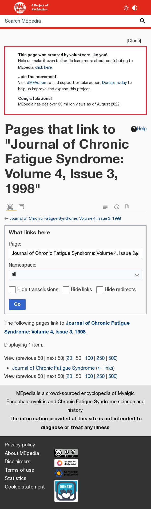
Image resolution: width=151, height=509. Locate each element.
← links (105, 368)
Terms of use (19, 470)
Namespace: (22, 265)
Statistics (15, 478)
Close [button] (134, 40)
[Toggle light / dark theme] (126, 8)
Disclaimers (17, 462)
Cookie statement (25, 487)
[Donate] (66, 490)
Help (139, 129)
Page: (15, 244)
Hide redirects (120, 290)
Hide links (81, 290)
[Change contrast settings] (135, 8)
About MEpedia (22, 453)
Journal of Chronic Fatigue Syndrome (53, 368)
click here (43, 68)
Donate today (114, 83)
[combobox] (75, 254)
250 (101, 358)
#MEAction (36, 83)
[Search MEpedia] (75, 21)
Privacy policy (20, 445)
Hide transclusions (37, 290)
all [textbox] (13, 274)
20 (69, 358)
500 (112, 358)
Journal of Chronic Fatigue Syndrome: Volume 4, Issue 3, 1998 (65, 218)
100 (89, 358)
